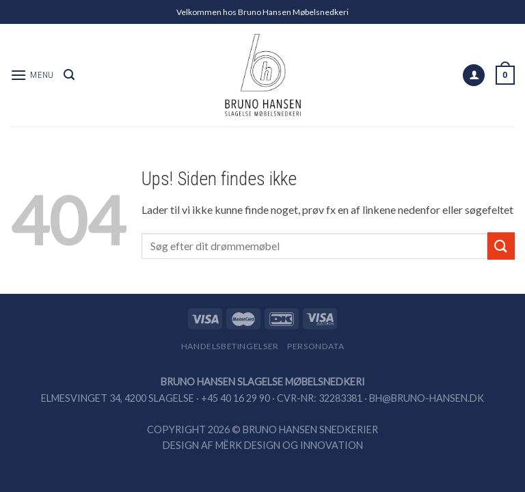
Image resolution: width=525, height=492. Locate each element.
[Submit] (501, 245)
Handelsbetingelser (230, 346)
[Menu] (32, 75)
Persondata (315, 346)
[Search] (69, 75)
